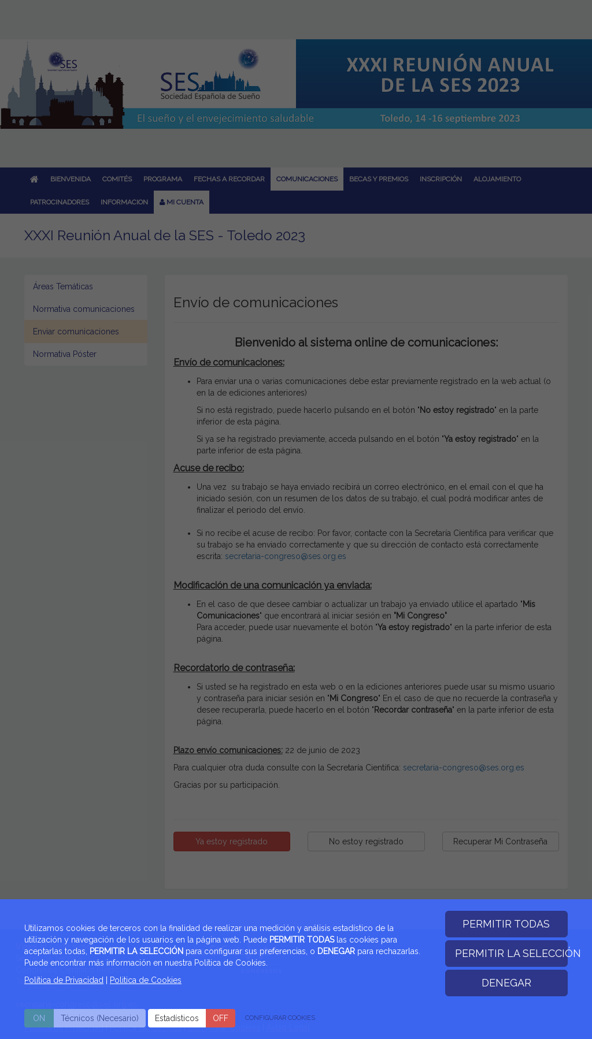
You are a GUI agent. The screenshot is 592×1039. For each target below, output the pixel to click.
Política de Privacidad (63, 980)
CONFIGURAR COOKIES (280, 1018)
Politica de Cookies (146, 980)
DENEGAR (506, 983)
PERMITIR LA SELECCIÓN (511, 953)
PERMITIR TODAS (506, 924)
